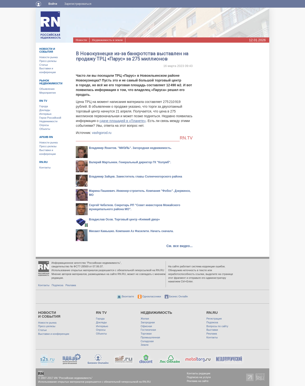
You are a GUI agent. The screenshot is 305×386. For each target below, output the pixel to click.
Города (43, 106)
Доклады (44, 110)
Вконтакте (125, 296)
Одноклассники (149, 296)
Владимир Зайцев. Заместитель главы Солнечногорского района (135, 176)
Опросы (44, 125)
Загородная (148, 322)
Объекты (44, 128)
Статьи (43, 64)
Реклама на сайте (197, 381)
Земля (144, 344)
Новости (81, 40)
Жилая (145, 318)
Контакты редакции (198, 373)
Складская (147, 341)
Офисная (146, 326)
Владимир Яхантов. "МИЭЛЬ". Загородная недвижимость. (130, 148)
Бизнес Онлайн (176, 296)
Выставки (212, 329)
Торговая (146, 333)
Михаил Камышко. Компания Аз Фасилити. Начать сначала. (131, 231)
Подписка (57, 285)
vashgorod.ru (102, 133)
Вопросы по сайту (217, 326)
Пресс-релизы (47, 61)
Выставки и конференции (53, 333)
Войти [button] (52, 3)
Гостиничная (148, 329)
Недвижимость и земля (107, 40)
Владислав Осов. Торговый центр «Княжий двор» (124, 219)
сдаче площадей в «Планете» (122, 121)
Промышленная (150, 337)
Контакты (45, 167)
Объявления (47, 88)
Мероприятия (47, 92)
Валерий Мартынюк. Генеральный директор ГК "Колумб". (130, 162)
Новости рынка (48, 57)
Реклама (71, 285)
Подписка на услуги (199, 377)
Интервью (45, 113)
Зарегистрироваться (77, 3)
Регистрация (214, 318)
